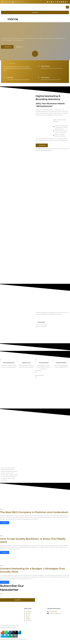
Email (1, 593)
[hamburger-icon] (67, 7)
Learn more (4, 522)
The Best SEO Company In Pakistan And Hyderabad (34, 512)
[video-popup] (35, 54)
